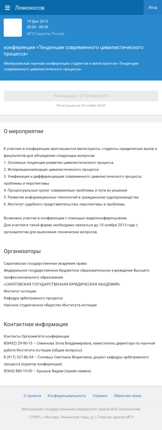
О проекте (32, 396)
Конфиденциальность (67, 396)
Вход (153, 7)
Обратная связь (127, 396)
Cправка (99, 396)
